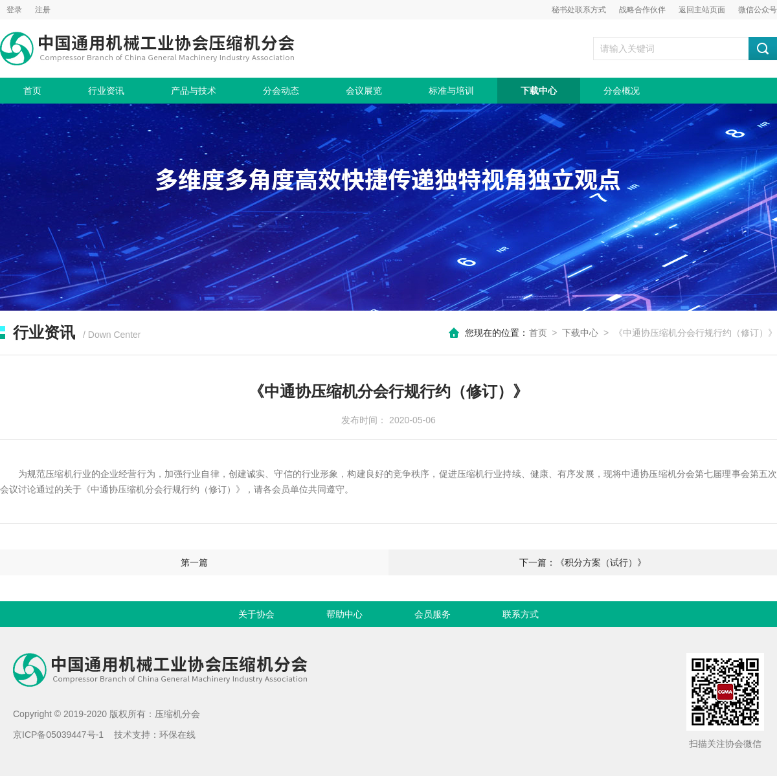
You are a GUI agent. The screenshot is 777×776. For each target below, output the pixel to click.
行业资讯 (106, 90)
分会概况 (621, 90)
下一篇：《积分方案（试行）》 (582, 562)
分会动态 (281, 90)
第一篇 (194, 562)
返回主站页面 (702, 9)
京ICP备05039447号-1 (58, 734)
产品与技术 (193, 90)
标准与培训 (451, 90)
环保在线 (177, 734)
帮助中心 (344, 614)
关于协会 (256, 614)
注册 (43, 9)
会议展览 (364, 90)
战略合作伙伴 (642, 9)
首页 (32, 90)
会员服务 (432, 614)
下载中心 (539, 90)
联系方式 (520, 614)
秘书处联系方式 (579, 9)
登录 (14, 9)
